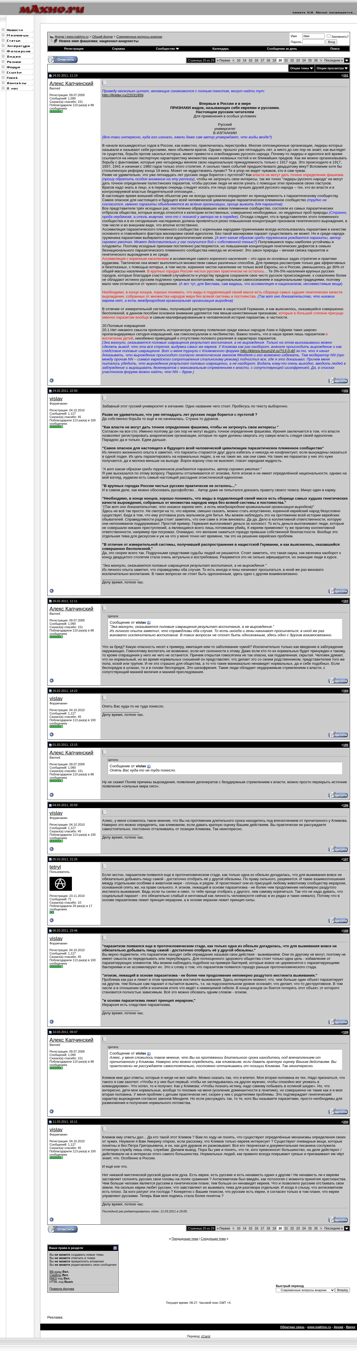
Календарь (220, 48)
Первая (223, 60)
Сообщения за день (282, 48)
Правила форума (62, 1288)
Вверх (350, 1327)
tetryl (55, 867)
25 (310, 60)
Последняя (334, 60)
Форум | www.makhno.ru (72, 36)
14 (244, 60)
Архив (338, 1327)
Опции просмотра (330, 68)
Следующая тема (213, 1238)
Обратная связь (292, 1327)
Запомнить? (338, 36)
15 (250, 60)
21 (286, 60)
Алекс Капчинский (71, 83)
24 (304, 60)
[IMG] (53, 1278)
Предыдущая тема (185, 1238)
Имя (294, 36)
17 (262, 60)
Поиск (335, 48)
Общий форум (102, 36)
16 (256, 60)
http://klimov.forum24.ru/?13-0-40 (267, 351)
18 (268, 60)
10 (238, 60)
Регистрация (74, 48)
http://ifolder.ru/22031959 (122, 95)
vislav (56, 399)
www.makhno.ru (319, 1327)
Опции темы (299, 68)
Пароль (296, 42)
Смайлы (55, 1275)
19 (274, 60)
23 (298, 60)
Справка (118, 48)
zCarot (205, 1336)
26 (316, 60)
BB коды (56, 1271)
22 (292, 60)
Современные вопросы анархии (139, 36)
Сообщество (167, 48)
